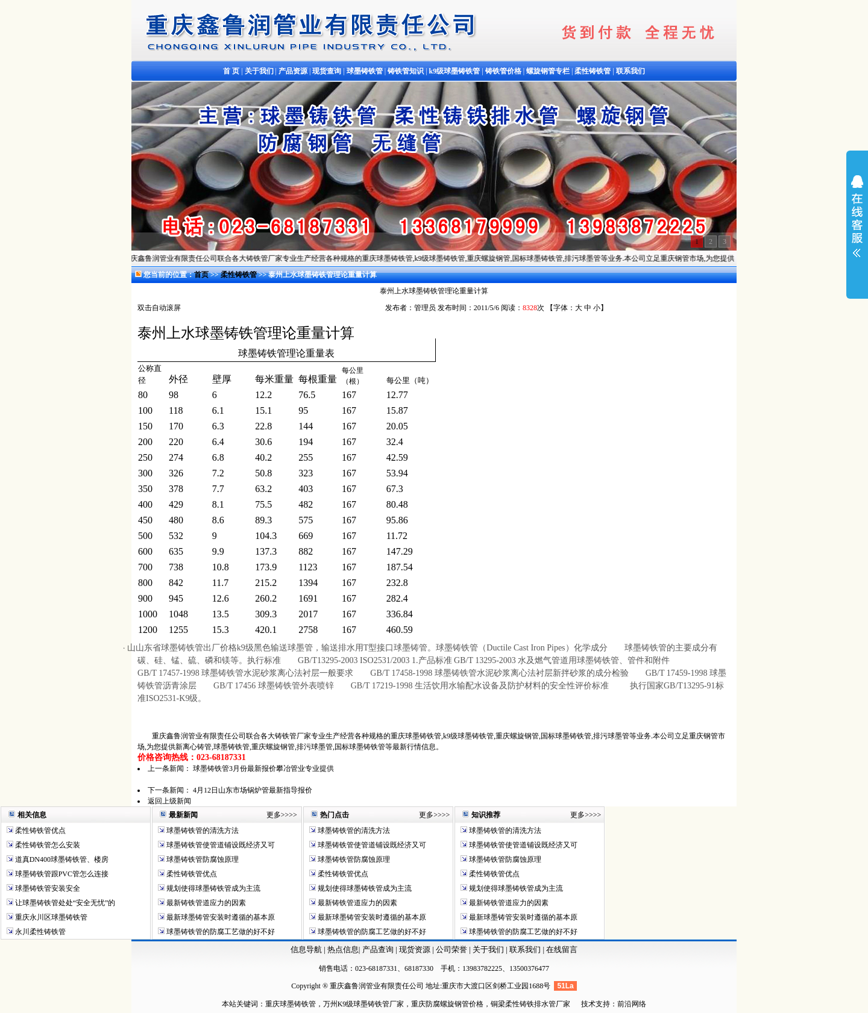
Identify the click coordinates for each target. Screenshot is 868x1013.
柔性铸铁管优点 (39, 830)
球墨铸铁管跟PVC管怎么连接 (60, 874)
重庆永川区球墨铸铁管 (51, 917)
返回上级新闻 (169, 801)
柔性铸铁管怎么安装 (46, 845)
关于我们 (488, 949)
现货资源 (415, 949)
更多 (273, 815)
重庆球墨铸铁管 (290, 1004)
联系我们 (525, 949)
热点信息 (343, 949)
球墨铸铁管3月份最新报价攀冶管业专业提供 (263, 768)
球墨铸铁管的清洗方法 (202, 830)
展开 (857, 224)
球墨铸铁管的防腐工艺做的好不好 (220, 931)
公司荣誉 (452, 949)
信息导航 (306, 949)
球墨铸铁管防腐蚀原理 (202, 859)
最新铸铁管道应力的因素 (205, 903)
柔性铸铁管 (240, 274)
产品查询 (378, 949)
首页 (201, 274)
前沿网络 (631, 1004)
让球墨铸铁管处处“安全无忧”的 (64, 903)
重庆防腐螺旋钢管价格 (447, 1004)
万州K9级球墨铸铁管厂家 (363, 1004)
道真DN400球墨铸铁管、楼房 (60, 859)
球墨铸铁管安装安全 (46, 888)
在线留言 (561, 949)
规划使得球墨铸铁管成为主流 (212, 888)
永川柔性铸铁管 (39, 931)
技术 (588, 1004)
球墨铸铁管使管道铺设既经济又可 (220, 845)
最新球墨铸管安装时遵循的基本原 (220, 917)
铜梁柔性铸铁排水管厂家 (530, 1004)
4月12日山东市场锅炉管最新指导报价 (252, 790)
